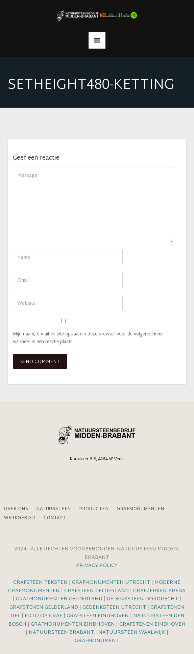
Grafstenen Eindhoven (152, 624)
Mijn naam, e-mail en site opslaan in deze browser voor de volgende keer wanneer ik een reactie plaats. (88, 337)
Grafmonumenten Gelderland (59, 599)
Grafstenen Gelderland (43, 607)
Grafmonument (97, 641)
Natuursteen (53, 508)
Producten (94, 508)
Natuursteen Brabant (61, 632)
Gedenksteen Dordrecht (142, 599)
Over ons (16, 508)
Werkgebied (19, 517)
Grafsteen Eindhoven (98, 616)
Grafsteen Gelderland (96, 591)
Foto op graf (43, 616)
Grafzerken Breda (159, 591)
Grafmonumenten (140, 508)
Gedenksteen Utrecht (114, 607)
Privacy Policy (97, 565)
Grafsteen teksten (40, 582)
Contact (55, 517)
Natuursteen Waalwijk (131, 632)
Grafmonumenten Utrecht (111, 582)
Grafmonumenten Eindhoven (73, 624)
